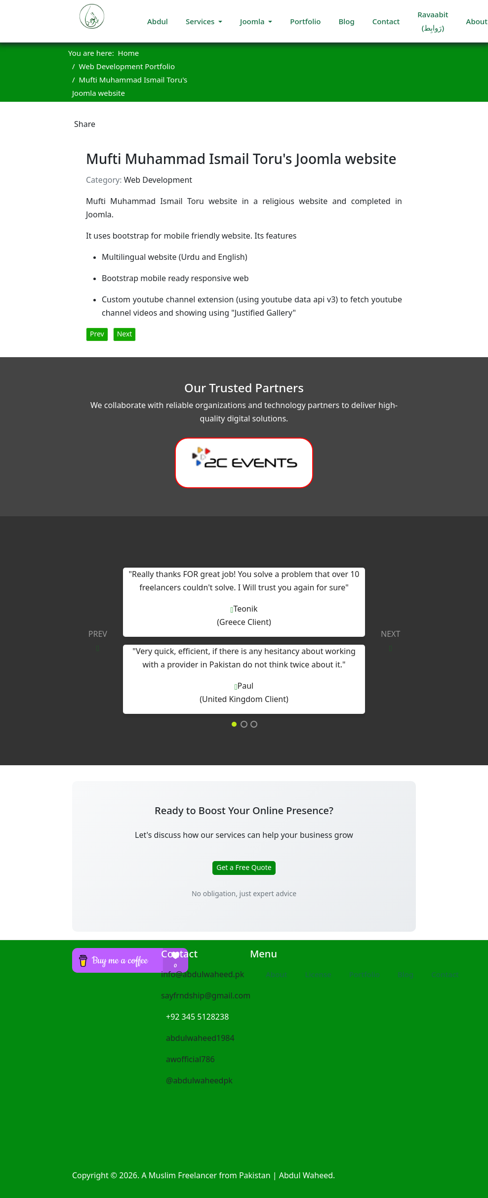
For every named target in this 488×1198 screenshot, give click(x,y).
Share (84, 124)
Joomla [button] (253, 21)
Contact (386, 21)
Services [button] (201, 21)
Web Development (158, 179)
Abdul (157, 21)
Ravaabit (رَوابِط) (432, 21)
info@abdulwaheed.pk (202, 974)
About (276, 974)
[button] (91, 640)
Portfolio (305, 21)
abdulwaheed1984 (198, 1038)
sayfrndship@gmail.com (205, 995)
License (318, 974)
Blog (346, 21)
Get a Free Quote (243, 867)
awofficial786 (188, 1059)
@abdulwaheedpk (197, 1080)
